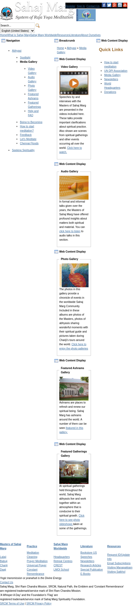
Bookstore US (88, 552)
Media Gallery (28, 61)
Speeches (86, 556)
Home (60, 48)
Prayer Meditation (37, 561)
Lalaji (3, 556)
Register (70, 6)
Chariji (3, 565)
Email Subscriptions (119, 563)
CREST (58, 565)
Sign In (81, 6)
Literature (86, 546)
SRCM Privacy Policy (38, 603)
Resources (114, 546)
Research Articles (90, 565)
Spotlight (25, 57)
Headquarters (62, 556)
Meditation (33, 552)
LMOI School (61, 569)
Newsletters (111, 79)
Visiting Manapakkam (119, 567)
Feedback (26, 134)
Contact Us (92, 6)
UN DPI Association (115, 70)
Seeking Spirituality (23, 150)
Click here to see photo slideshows (71, 520)
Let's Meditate (28, 139)
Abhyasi (17, 50)
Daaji (3, 569)
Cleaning (32, 556)
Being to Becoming (31, 122)
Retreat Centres (63, 561)
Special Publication (91, 569)
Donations (110, 92)
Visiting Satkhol (116, 571)
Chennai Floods (29, 143)
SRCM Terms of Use (12, 603)
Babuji (3, 561)
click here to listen (69, 231)
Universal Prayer (37, 565)
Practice (32, 546)
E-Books (85, 573)
